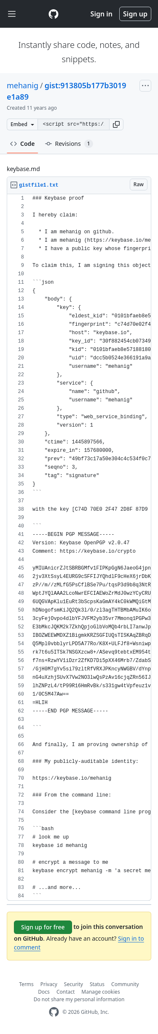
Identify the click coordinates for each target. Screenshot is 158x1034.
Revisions (69, 144)
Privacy (48, 984)
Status (97, 984)
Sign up (135, 13)
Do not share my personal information (79, 999)
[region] (79, 547)
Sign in (101, 13)
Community (125, 984)
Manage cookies (100, 991)
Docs (44, 991)
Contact (65, 991)
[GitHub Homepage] (54, 1012)
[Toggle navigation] (12, 14)
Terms (26, 984)
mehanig (22, 85)
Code (22, 144)
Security (73, 984)
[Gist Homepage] (53, 14)
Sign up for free (43, 927)
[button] (116, 124)
